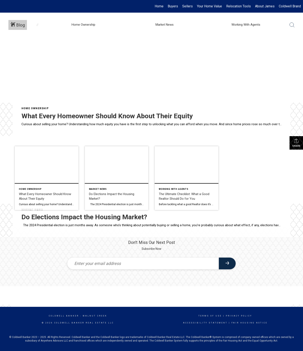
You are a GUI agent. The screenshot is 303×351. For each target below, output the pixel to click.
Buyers (173, 6)
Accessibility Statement (205, 323)
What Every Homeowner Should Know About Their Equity (107, 116)
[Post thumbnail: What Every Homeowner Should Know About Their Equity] (46, 178)
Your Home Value (209, 6)
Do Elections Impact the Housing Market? (84, 217)
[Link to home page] (5, 6)
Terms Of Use (210, 316)
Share (296, 142)
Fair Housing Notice (249, 323)
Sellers (187, 6)
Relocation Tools (238, 6)
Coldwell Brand (290, 6)
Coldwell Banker (64, 316)
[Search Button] (292, 25)
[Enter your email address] (143, 263)
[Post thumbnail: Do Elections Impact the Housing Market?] (117, 178)
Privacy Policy (239, 316)
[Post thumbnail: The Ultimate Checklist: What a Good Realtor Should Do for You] (186, 178)
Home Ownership (35, 108)
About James (265, 6)
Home (159, 6)
